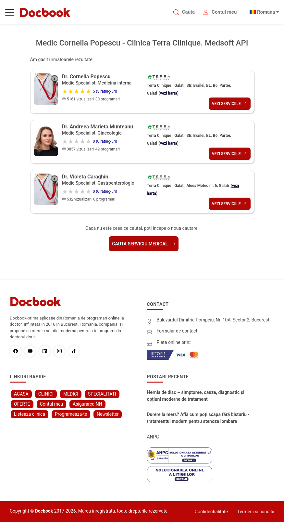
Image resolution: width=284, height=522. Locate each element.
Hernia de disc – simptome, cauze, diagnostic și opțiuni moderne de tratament (195, 396)
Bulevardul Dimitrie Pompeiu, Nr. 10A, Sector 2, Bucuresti (214, 319)
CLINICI (46, 394)
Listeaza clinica (29, 414)
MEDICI (70, 394)
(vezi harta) (169, 93)
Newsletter (107, 414)
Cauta (188, 12)
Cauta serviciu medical (143, 243)
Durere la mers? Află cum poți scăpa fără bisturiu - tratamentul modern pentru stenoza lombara (198, 418)
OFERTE (22, 404)
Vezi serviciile (229, 103)
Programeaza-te (71, 414)
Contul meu (224, 12)
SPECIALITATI (102, 394)
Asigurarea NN (87, 404)
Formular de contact (177, 330)
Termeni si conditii (255, 511)
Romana (266, 12)
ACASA (21, 394)
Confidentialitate (211, 511)
